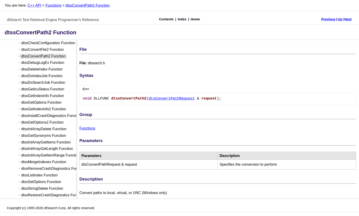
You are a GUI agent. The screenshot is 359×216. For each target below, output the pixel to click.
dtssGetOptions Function (41, 102)
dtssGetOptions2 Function (42, 122)
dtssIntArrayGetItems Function (46, 142)
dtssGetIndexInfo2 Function (43, 109)
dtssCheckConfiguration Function (48, 43)
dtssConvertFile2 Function (42, 49)
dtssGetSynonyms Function (43, 136)
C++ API (34, 5)
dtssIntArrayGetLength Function (47, 149)
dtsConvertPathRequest (172, 99)
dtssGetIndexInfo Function (42, 96)
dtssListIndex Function (39, 175)
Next (348, 19)
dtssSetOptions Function (41, 182)
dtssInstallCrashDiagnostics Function (51, 116)
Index (182, 19)
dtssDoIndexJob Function (42, 76)
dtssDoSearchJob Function (43, 82)
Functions (53, 5)
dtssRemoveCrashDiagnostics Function (53, 168)
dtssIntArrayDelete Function (43, 129)
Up (340, 19)
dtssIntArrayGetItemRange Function (50, 155)
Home (195, 19)
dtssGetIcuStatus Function (42, 89)
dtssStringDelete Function (42, 188)
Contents (166, 19)
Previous (328, 19)
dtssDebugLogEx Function (42, 63)
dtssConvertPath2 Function (87, 5)
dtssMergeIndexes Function (43, 162)
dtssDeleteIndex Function (42, 69)
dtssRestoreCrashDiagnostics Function (53, 195)
